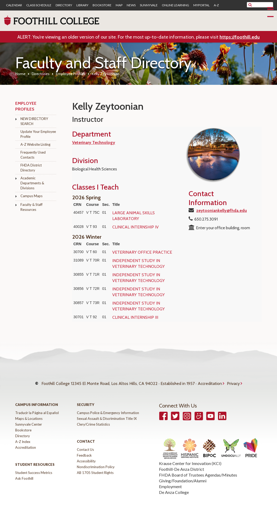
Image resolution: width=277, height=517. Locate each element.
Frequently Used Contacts (33, 154)
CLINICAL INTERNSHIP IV (135, 226)
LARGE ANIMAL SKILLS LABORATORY (133, 215)
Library (82, 5)
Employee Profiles (71, 73)
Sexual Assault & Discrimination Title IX (107, 413)
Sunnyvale (149, 5)
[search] (263, 4)
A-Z (216, 5)
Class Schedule (38, 5)
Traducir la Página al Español (37, 408)
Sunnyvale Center (28, 419)
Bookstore (102, 5)
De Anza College (174, 487)
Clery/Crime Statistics (93, 419)
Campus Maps (31, 196)
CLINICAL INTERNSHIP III (135, 317)
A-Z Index (22, 437)
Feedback (84, 450)
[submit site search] (250, 4)
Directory (64, 5)
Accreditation (210, 381)
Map (119, 5)
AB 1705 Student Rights (95, 468)
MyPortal (201, 5)
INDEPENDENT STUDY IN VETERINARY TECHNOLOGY (138, 263)
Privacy (233, 381)
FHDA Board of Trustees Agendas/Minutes (198, 470)
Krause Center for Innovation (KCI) (190, 458)
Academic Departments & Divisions (32, 183)
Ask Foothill (24, 473)
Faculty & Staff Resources (31, 207)
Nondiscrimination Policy (96, 462)
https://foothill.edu (240, 37)
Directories (41, 73)
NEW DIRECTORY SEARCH (34, 121)
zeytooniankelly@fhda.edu (221, 210)
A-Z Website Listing (35, 144)
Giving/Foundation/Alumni (182, 475)
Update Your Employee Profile (38, 134)
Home (20, 73)
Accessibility (86, 456)
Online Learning (175, 5)
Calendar (14, 5)
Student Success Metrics (33, 468)
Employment (170, 481)
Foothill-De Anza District (181, 464)
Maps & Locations (28, 413)
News (131, 5)
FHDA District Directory (31, 167)
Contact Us (85, 444)
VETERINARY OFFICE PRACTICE (142, 252)
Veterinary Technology (93, 142)
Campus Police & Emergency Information (108, 408)
